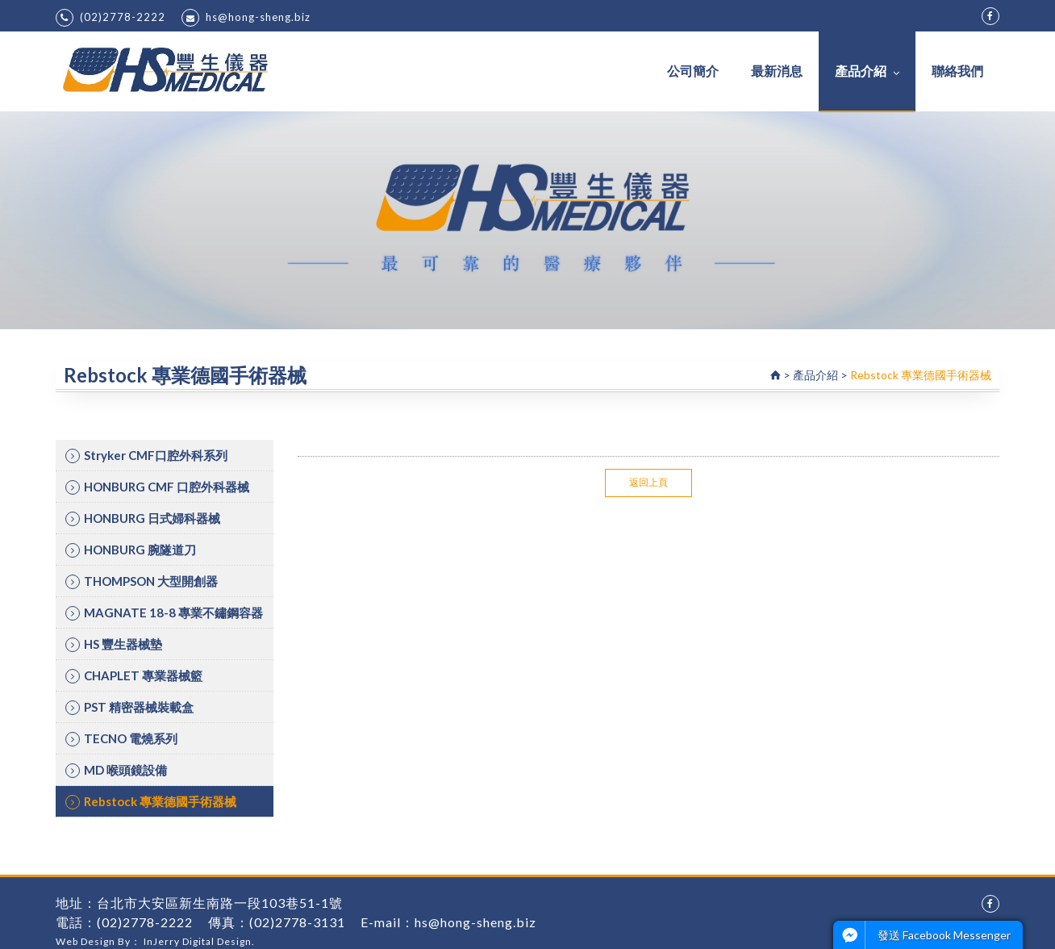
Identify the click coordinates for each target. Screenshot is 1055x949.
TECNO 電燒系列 (121, 738)
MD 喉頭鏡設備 (116, 770)
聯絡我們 (957, 70)
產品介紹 (867, 70)
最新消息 (777, 70)
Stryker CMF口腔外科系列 (146, 455)
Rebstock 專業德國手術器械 (150, 801)
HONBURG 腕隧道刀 (130, 550)
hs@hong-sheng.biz (246, 18)
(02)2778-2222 (110, 18)
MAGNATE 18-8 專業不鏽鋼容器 (164, 613)
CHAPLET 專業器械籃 (133, 676)
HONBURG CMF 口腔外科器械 (157, 487)
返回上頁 (648, 482)
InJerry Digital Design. (199, 941)
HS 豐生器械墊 (113, 644)
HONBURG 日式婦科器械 (142, 518)
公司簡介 (693, 70)
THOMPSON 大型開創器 (141, 581)
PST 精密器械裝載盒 (129, 707)
